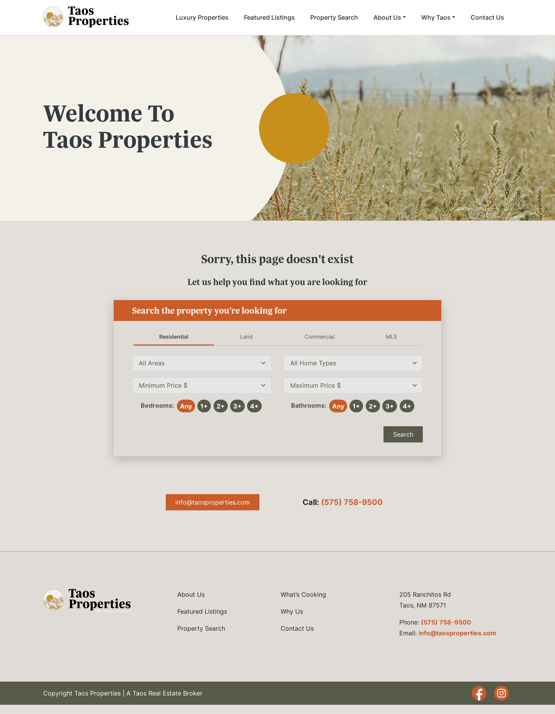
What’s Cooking (303, 594)
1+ (204, 406)
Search (403, 434)
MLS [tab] (391, 336)
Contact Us (487, 17)
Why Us (292, 611)
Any (186, 406)
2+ (221, 406)
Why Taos (436, 17)
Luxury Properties (202, 17)
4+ (254, 406)
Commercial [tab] (319, 336)
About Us (387, 17)
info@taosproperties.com (212, 502)
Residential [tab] (173, 336)
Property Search (334, 17)
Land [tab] (246, 336)
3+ (237, 406)
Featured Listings (269, 17)
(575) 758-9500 (352, 502)
